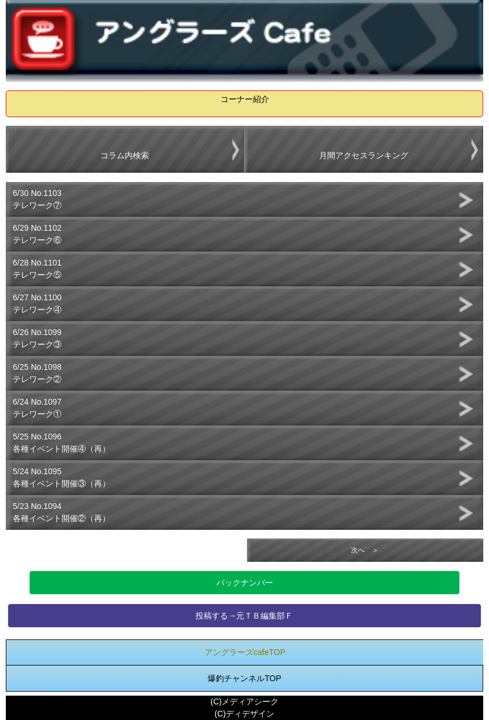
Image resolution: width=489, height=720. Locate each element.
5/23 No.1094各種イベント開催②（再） (61, 512)
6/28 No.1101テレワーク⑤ (37, 268)
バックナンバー (244, 582)
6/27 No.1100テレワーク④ (37, 303)
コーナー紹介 (244, 99)
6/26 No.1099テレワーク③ (37, 338)
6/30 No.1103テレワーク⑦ (37, 199)
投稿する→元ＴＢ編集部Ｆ (244, 615)
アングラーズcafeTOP (245, 652)
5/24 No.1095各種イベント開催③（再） (61, 477)
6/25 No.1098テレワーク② (37, 373)
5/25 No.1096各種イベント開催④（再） (61, 442)
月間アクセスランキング (363, 155)
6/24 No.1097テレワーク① (37, 408)
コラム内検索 (124, 155)
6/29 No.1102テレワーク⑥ (37, 234)
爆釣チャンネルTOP (244, 678)
